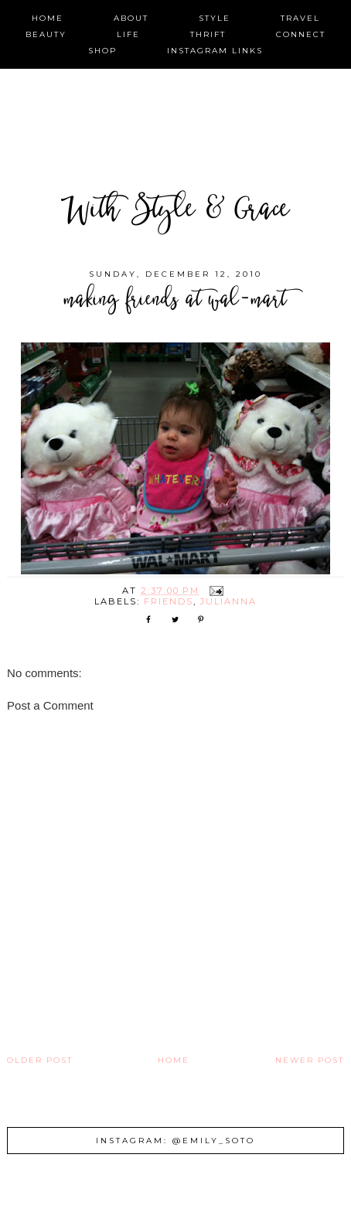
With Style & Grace (175, 211)
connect (300, 34)
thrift (208, 34)
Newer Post (309, 1060)
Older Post (40, 1060)
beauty (46, 34)
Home (173, 1060)
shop (102, 51)
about (131, 18)
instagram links (215, 51)
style (214, 18)
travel (300, 18)
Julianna (228, 601)
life (128, 34)
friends (168, 601)
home (47, 18)
